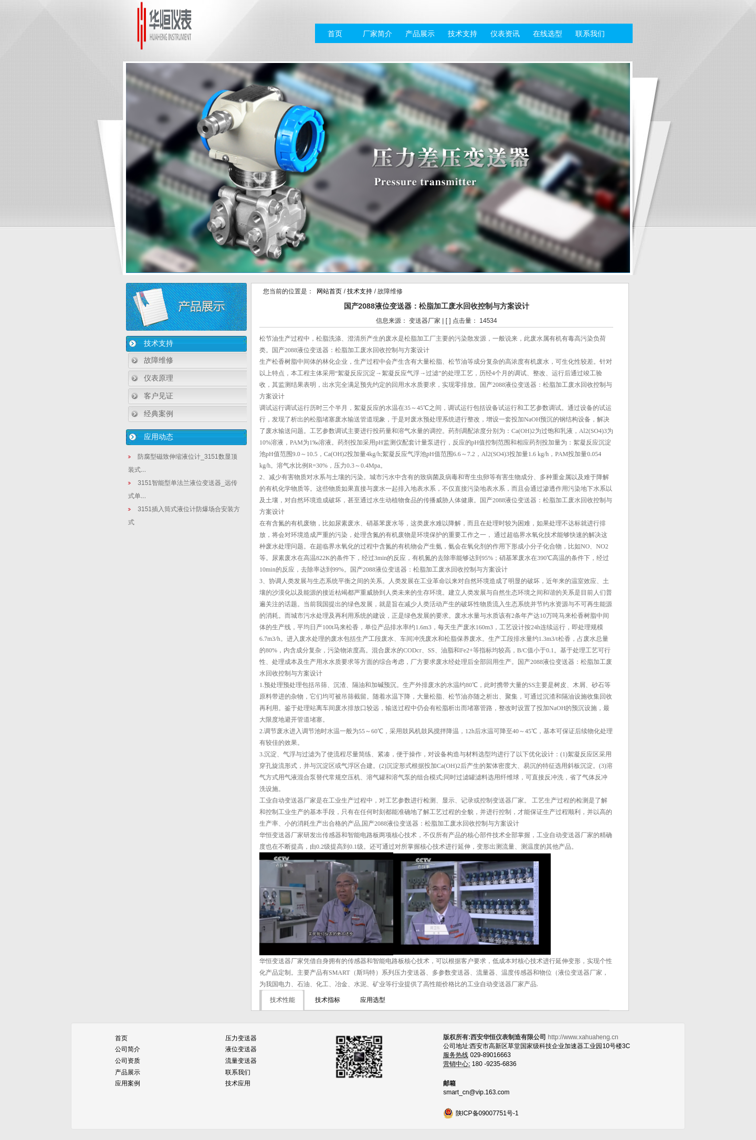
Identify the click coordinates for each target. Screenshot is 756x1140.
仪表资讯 (505, 33)
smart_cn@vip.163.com (476, 1092)
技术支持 (462, 33)
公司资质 (127, 1060)
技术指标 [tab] (327, 1000)
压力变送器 (241, 1038)
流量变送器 (241, 1060)
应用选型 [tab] (372, 1000)
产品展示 (420, 33)
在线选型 (547, 33)
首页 (335, 33)
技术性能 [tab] (282, 1000)
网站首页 (329, 291)
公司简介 (127, 1049)
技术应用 (237, 1083)
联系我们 (590, 33)
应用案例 (127, 1083)
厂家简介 (377, 33)
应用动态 (158, 436)
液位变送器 (241, 1049)
